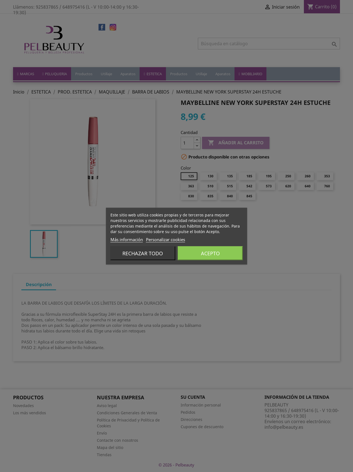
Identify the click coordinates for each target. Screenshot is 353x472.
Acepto (210, 253)
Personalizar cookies (165, 239)
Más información (126, 239)
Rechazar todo (142, 253)
